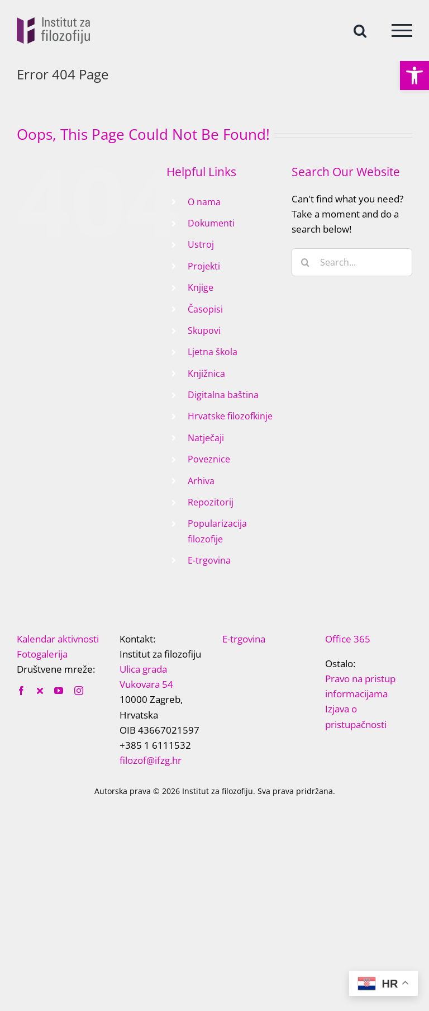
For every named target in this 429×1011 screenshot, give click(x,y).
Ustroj (201, 244)
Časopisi (205, 309)
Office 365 (347, 638)
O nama (204, 202)
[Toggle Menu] (402, 30)
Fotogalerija (42, 654)
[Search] (306, 262)
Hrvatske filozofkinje (230, 416)
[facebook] (21, 690)
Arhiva (201, 481)
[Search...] (352, 262)
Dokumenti (211, 223)
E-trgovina (209, 560)
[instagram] (78, 690)
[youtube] (58, 690)
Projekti (204, 266)
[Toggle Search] (360, 30)
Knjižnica (206, 373)
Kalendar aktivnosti (58, 638)
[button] (414, 75)
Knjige (200, 287)
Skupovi (204, 330)
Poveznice (209, 459)
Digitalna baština (223, 395)
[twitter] (40, 690)
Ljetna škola (212, 352)
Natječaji (206, 438)
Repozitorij (210, 502)
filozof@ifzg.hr (151, 760)
